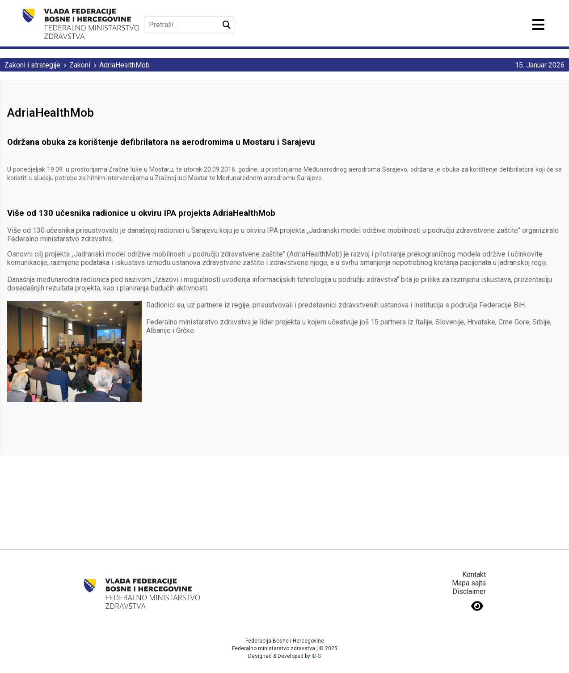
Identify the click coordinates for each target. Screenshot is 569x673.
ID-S (316, 656)
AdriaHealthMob (124, 65)
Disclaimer (469, 591)
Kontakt (474, 574)
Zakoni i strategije (32, 65)
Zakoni (79, 65)
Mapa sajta (469, 583)
